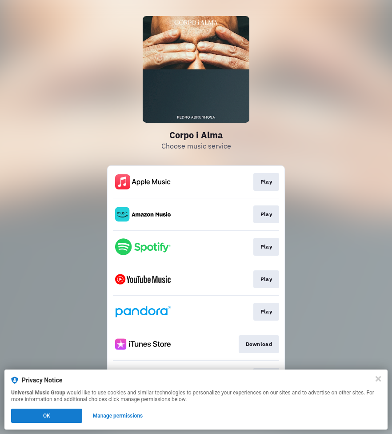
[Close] (378, 379)
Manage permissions (118, 416)
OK (46, 416)
